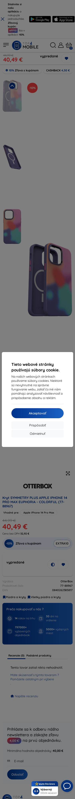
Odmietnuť (37, 434)
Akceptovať (37, 413)
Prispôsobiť (37, 425)
